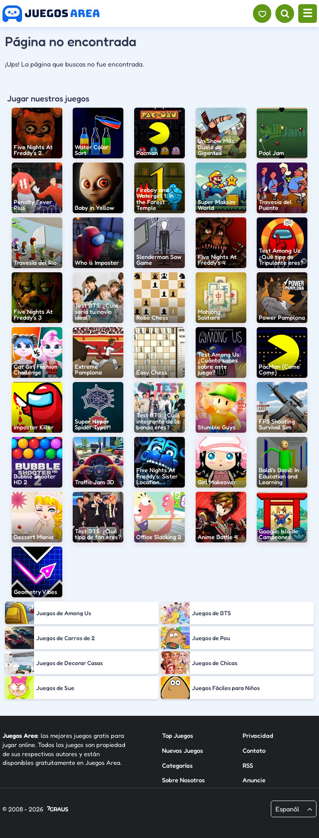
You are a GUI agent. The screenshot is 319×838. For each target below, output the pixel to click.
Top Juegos (177, 735)
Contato (254, 750)
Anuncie (254, 780)
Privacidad (258, 735)
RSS (248, 765)
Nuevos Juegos (182, 750)
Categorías (177, 765)
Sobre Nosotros (183, 780)
